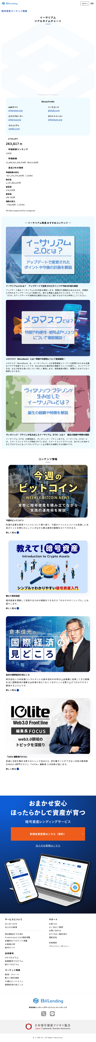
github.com (54, 110)
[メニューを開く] (92, 3)
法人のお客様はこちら (48, 845)
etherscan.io (14, 119)
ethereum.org (15, 110)
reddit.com (14, 128)
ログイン (85, 3)
